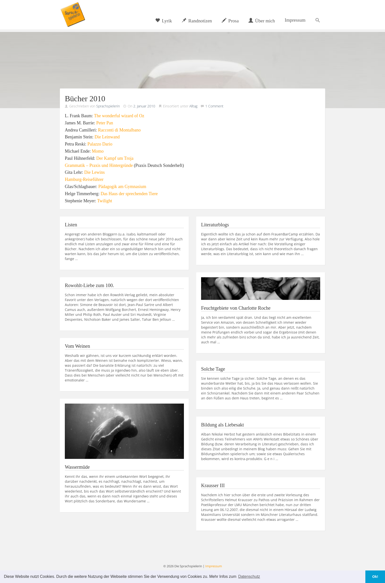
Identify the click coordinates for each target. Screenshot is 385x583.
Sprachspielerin (108, 106)
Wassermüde (77, 467)
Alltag (193, 106)
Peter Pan (104, 122)
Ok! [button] (375, 577)
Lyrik (163, 20)
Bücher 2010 (85, 98)
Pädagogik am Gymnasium (122, 186)
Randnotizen (197, 20)
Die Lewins (94, 172)
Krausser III (213, 485)
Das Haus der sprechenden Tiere (129, 193)
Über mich (261, 20)
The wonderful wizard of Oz (119, 115)
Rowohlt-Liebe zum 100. (89, 285)
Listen (71, 224)
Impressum (295, 20)
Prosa (230, 20)
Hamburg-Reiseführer (84, 179)
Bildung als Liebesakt (222, 424)
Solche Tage (213, 369)
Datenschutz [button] (249, 576)
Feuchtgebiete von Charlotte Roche (236, 308)
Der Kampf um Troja (115, 158)
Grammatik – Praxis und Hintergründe (99, 165)
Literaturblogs (215, 224)
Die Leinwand (107, 136)
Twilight (104, 200)
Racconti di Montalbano (119, 130)
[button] (317, 20)
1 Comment (214, 106)
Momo (98, 151)
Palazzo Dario (99, 144)
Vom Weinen (77, 346)
